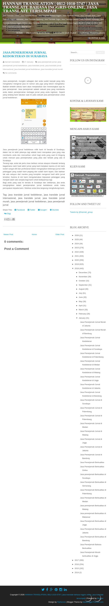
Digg (7, 213)
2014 (77, 572)
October (82, 281)
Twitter (31, 210)
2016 (77, 564)
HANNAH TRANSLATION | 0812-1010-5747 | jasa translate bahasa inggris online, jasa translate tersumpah (50, 7)
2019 (77, 264)
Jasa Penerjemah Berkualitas (92, 462)
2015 (77, 568)
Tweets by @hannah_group (81, 212)
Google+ (42, 210)
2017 (77, 560)
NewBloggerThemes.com (93, 602)
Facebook (20, 210)
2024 (77, 244)
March (81, 310)
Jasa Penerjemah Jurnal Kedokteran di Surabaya (25, 54)
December (83, 272)
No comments (11, 73)
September (83, 285)
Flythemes (61, 602)
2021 (77, 256)
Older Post (59, 234)
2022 (77, 252)
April (81, 305)
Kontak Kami (97, 38)
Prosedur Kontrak (38, 33)
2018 (77, 268)
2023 (77, 248)
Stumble (54, 210)
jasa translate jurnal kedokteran (27, 69)
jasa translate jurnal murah (52, 69)
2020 (77, 260)
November (83, 277)
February (83, 314)
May (81, 301)
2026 (77, 235)
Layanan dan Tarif (64, 33)
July (81, 293)
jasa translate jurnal (36, 66)
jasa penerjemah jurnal (47, 62)
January (82, 318)
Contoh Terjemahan (92, 33)
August (82, 289)
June (81, 297)
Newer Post (8, 234)
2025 (77, 239)
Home (19, 33)
